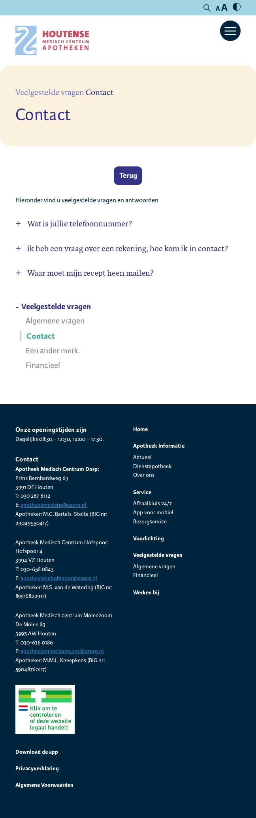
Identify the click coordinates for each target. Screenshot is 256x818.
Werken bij (146, 592)
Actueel (142, 457)
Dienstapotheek (152, 466)
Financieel (43, 365)
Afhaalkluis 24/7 (152, 503)
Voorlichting (148, 538)
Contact (40, 336)
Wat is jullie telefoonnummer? (79, 224)
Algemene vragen (55, 321)
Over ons (143, 475)
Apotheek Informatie (158, 445)
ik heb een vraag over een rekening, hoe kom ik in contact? (127, 248)
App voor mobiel (153, 512)
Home (140, 429)
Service (142, 492)
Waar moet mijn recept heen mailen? (90, 273)
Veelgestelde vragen (49, 92)
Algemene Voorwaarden (44, 784)
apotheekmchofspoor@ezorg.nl (59, 578)
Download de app (36, 751)
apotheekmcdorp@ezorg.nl (54, 505)
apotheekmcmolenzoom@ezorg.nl (62, 651)
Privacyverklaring (37, 768)
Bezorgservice (150, 521)
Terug (128, 175)
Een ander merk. (53, 351)
